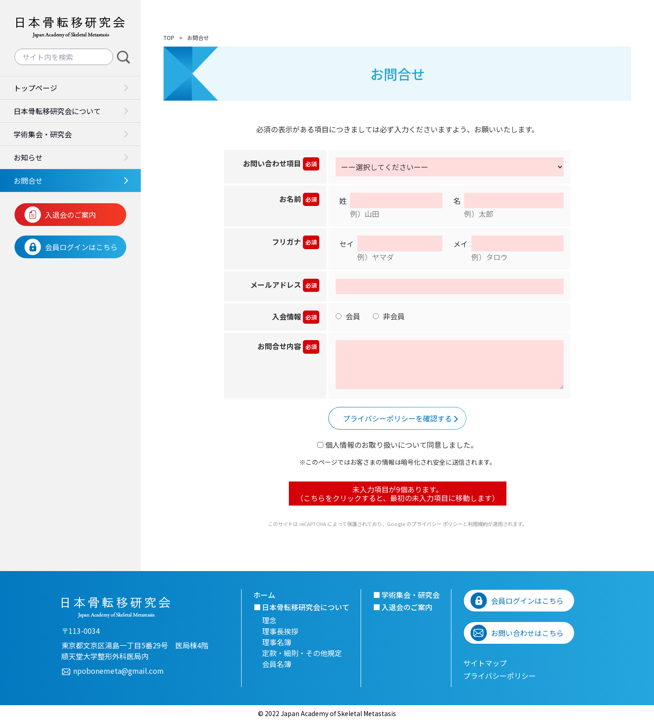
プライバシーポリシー (499, 675)
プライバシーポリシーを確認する (397, 418)
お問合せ (28, 180)
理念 (269, 620)
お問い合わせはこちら (527, 632)
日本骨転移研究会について (57, 110)
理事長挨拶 (280, 631)
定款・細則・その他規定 (302, 652)
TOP (169, 37)
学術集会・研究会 (43, 134)
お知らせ (28, 157)
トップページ (35, 87)
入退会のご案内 (70, 214)
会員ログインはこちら (81, 246)
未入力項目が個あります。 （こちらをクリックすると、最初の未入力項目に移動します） (397, 493)
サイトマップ (485, 662)
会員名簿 (276, 663)
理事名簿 (276, 642)
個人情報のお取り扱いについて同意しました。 (397, 444)
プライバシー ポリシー (437, 523)
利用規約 (478, 523)
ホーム (264, 594)
